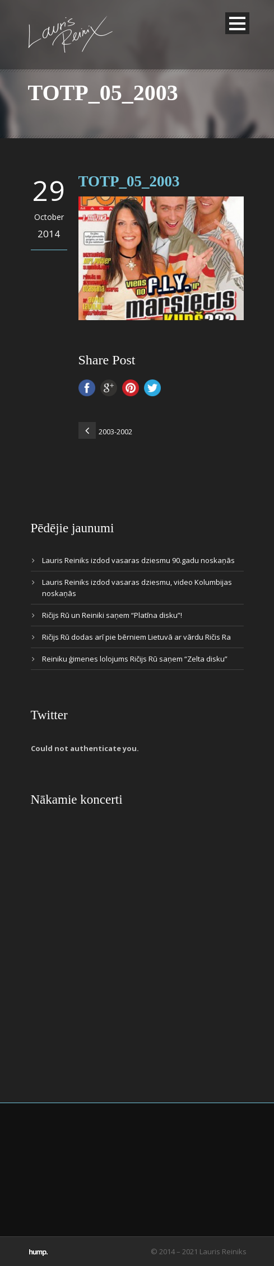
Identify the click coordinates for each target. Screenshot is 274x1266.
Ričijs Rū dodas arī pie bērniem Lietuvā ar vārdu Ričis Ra (136, 637)
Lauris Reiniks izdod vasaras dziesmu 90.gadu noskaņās (138, 560)
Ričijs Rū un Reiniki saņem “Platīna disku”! (112, 615)
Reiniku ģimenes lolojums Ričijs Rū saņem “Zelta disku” (134, 659)
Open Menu (237, 23)
